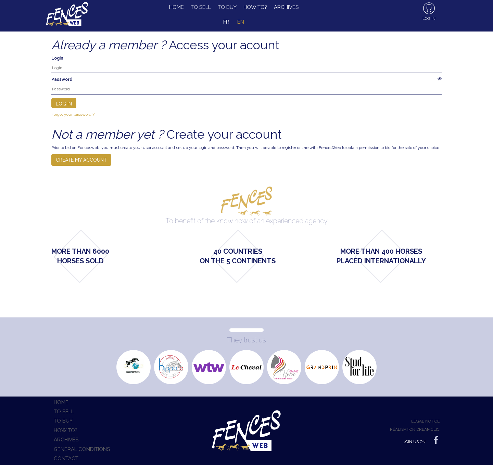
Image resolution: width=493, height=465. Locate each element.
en (240, 22)
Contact (66, 458)
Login (57, 58)
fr (226, 22)
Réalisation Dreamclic (415, 429)
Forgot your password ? (72, 114)
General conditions (82, 449)
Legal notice (425, 421)
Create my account (81, 160)
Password (62, 79)
